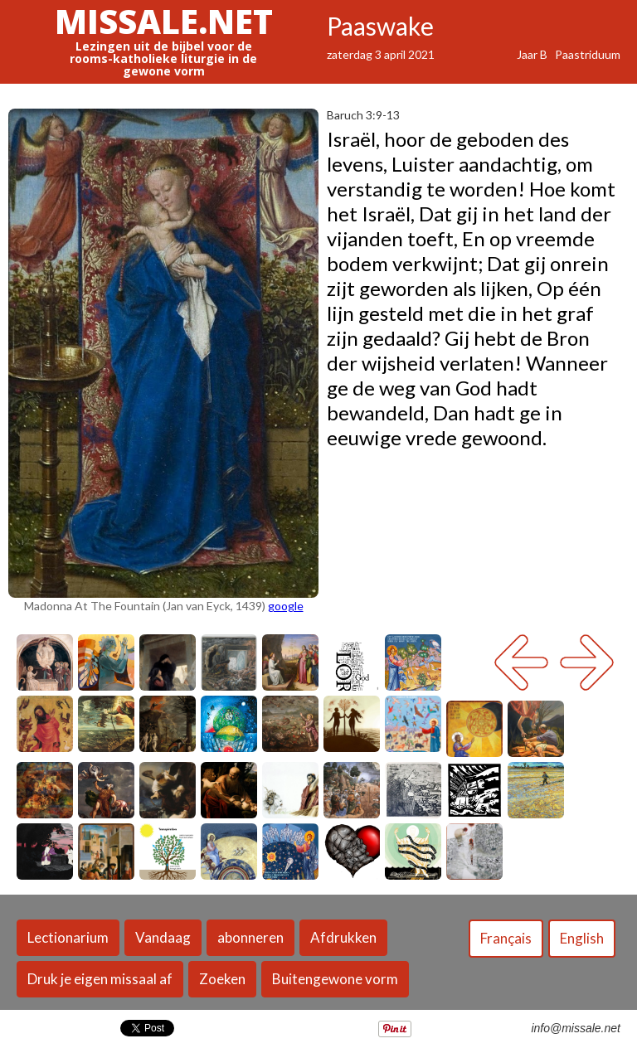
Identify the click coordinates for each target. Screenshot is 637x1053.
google (286, 606)
